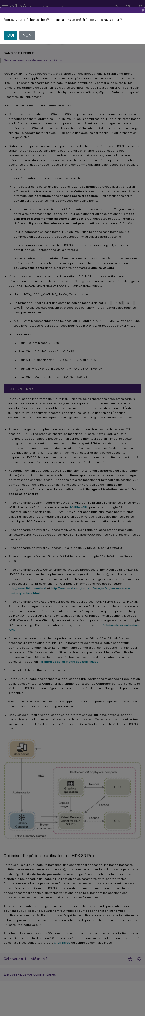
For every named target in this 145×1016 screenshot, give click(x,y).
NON (27, 35)
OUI (10, 35)
